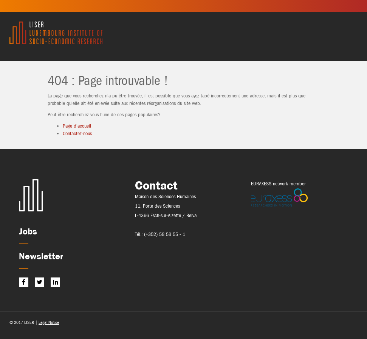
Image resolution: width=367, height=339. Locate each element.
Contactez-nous (77, 133)
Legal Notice (49, 322)
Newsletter (41, 256)
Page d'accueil (77, 126)
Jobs (28, 231)
